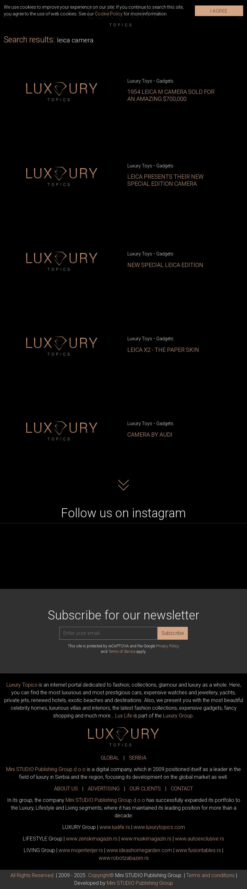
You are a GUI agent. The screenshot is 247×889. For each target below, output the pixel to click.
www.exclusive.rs (199, 839)
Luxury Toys (139, 81)
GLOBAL (110, 758)
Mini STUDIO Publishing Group (140, 883)
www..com (159, 827)
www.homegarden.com (139, 850)
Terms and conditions (210, 875)
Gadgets (164, 81)
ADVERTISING (104, 789)
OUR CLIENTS (145, 789)
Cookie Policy (109, 13)
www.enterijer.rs (81, 850)
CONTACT (182, 789)
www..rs (114, 827)
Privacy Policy (167, 646)
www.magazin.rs (91, 839)
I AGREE (219, 10)
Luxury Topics (21, 685)
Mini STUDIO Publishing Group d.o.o (46, 769)
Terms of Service (121, 651)
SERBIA (137, 758)
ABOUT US (66, 789)
